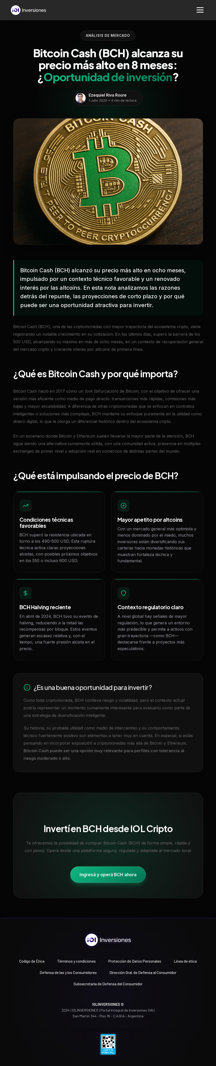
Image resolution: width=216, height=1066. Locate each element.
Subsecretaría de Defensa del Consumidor (108, 984)
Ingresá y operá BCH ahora (108, 876)
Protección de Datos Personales (134, 961)
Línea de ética (185, 961)
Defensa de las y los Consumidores (68, 972)
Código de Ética (31, 961)
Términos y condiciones (76, 961)
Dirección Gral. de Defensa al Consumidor (142, 972)
